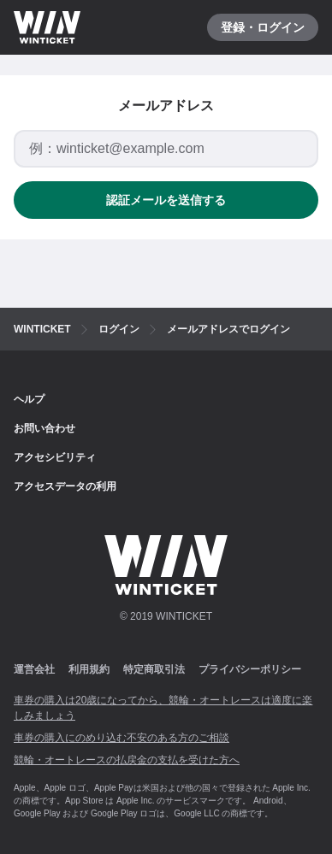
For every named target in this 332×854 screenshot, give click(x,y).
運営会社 (34, 669)
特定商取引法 (154, 669)
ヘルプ (29, 399)
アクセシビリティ (55, 457)
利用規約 (89, 669)
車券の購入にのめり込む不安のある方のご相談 (121, 738)
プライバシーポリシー (250, 669)
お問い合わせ (44, 428)
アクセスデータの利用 (65, 486)
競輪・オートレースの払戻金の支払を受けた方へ (127, 760)
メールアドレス (166, 105)
